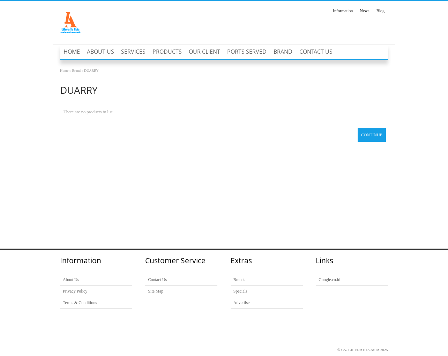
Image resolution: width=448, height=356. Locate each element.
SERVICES (133, 51)
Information (343, 10)
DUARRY (91, 71)
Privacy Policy (75, 291)
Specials (240, 291)
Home (72, 51)
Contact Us (316, 51)
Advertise (241, 302)
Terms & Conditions (80, 302)
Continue (371, 134)
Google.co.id (329, 279)
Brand (283, 51)
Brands (239, 279)
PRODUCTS (167, 51)
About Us (100, 51)
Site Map (155, 291)
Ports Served (247, 51)
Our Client (204, 51)
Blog (380, 10)
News (364, 10)
